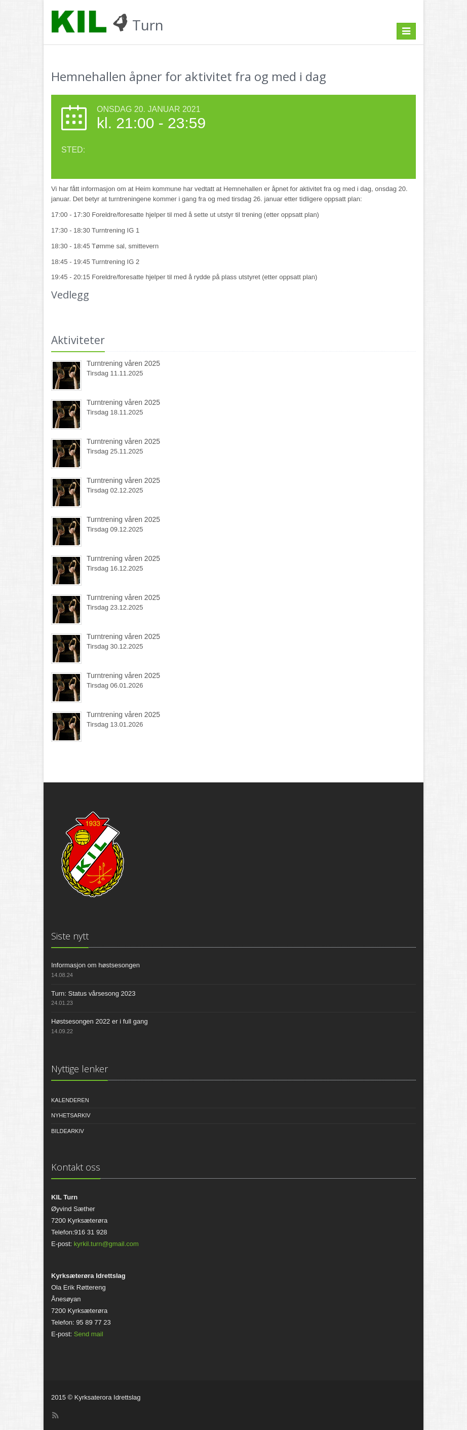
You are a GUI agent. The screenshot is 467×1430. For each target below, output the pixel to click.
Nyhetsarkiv (71, 1115)
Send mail (88, 1334)
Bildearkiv (67, 1131)
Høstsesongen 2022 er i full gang (99, 1021)
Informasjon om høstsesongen (95, 965)
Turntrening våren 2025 (123, 363)
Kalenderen (70, 1100)
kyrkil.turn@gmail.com (106, 1244)
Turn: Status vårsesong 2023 (93, 993)
